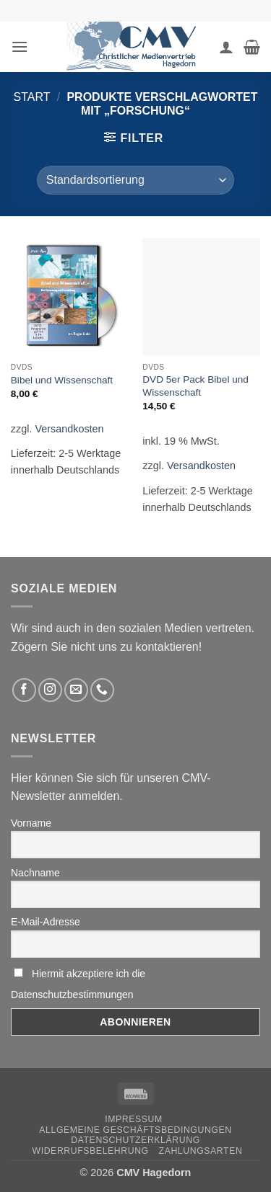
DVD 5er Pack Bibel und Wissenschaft (195, 386)
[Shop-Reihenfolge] (135, 180)
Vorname (31, 823)
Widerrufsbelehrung (91, 1151)
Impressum (134, 1119)
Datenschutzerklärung (135, 1140)
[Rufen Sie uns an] (102, 690)
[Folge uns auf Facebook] (24, 690)
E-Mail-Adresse (45, 922)
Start (32, 97)
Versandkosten (69, 429)
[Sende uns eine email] (76, 690)
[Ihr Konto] (226, 47)
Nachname (35, 873)
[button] (19, 46)
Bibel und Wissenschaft (62, 380)
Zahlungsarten (201, 1151)
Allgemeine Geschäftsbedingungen (135, 1130)
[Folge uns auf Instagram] (50, 690)
